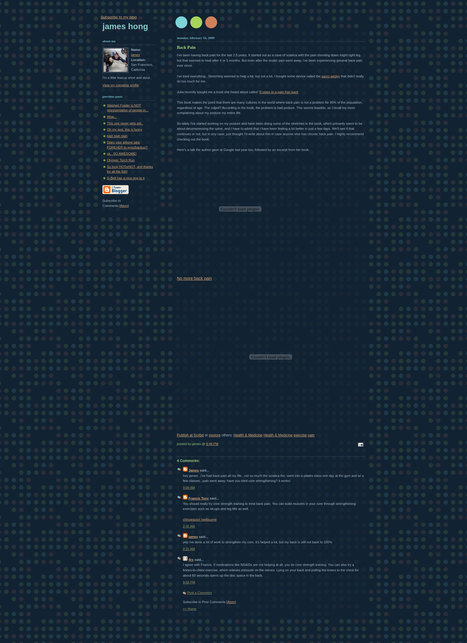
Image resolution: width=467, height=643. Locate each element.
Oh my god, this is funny (124, 129)
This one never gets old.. (125, 123)
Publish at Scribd (190, 435)
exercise (300, 435)
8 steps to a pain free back (279, 92)
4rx (191, 559)
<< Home (189, 609)
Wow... (112, 116)
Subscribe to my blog (119, 17)
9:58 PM (189, 582)
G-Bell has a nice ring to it (125, 178)
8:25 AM (189, 549)
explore (214, 435)
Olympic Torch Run (121, 160)
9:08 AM (189, 487)
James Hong (125, 26)
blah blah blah (117, 136)
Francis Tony (199, 498)
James (194, 470)
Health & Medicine (248, 435)
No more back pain (194, 278)
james (193, 537)
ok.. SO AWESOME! (122, 153)
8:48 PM (212, 444)
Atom (231, 602)
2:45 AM (189, 526)
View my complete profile (120, 85)
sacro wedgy (330, 76)
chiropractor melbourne (200, 519)
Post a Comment (199, 592)
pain (311, 435)
